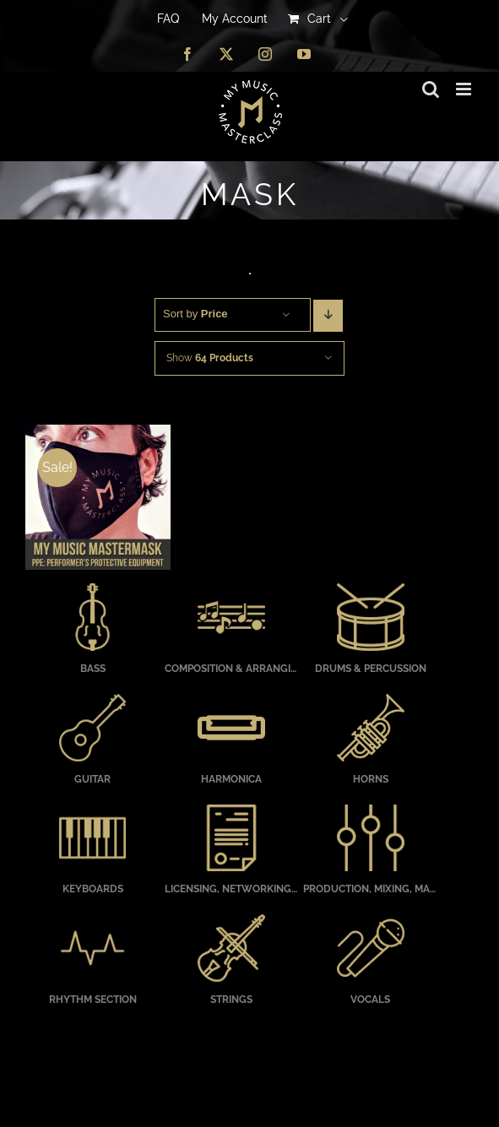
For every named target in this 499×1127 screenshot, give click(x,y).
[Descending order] (328, 315)
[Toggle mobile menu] (465, 89)
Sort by (195, 313)
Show (209, 358)
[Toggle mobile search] (430, 89)
